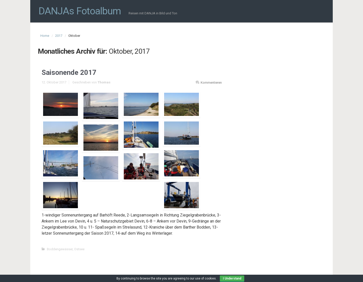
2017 (58, 36)
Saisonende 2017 (69, 72)
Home (44, 36)
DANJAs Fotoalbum (80, 11)
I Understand (232, 278)
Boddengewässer (60, 249)
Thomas (104, 82)
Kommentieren (211, 82)
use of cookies (205, 278)
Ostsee (79, 249)
